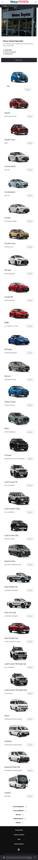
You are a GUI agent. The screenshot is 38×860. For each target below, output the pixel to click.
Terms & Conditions (19, 834)
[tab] (19, 807)
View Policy (29, 858)
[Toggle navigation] (2, 2)
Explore (28, 89)
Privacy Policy (19, 830)
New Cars (18, 60)
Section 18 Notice (19, 844)
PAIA (19, 839)
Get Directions (8, 54)
